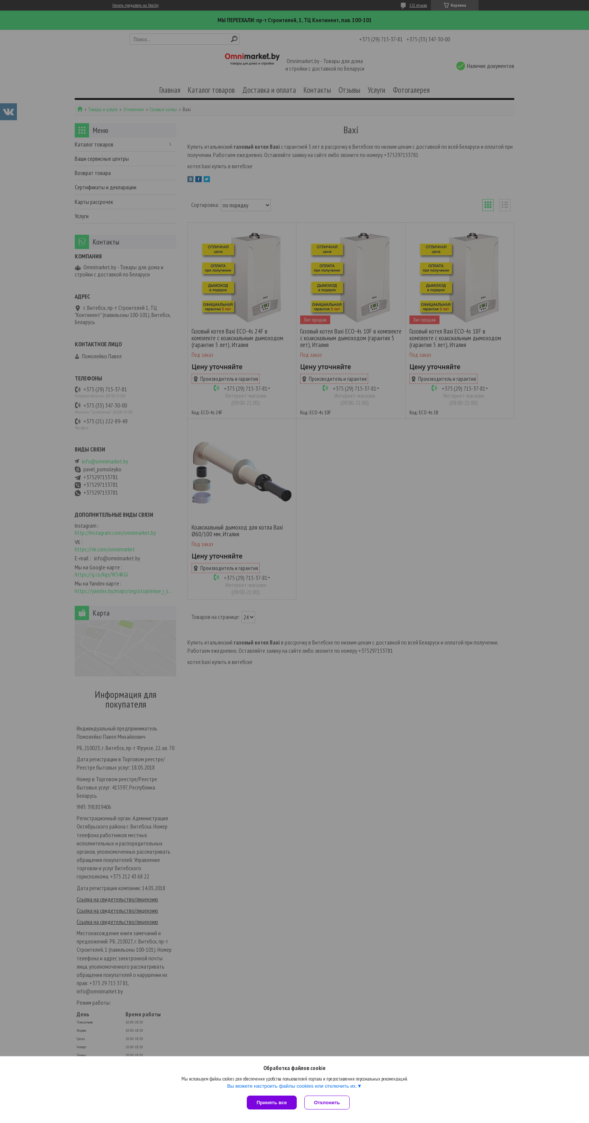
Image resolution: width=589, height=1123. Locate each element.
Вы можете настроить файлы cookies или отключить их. (292, 1086)
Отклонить (327, 1102)
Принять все (272, 1102)
